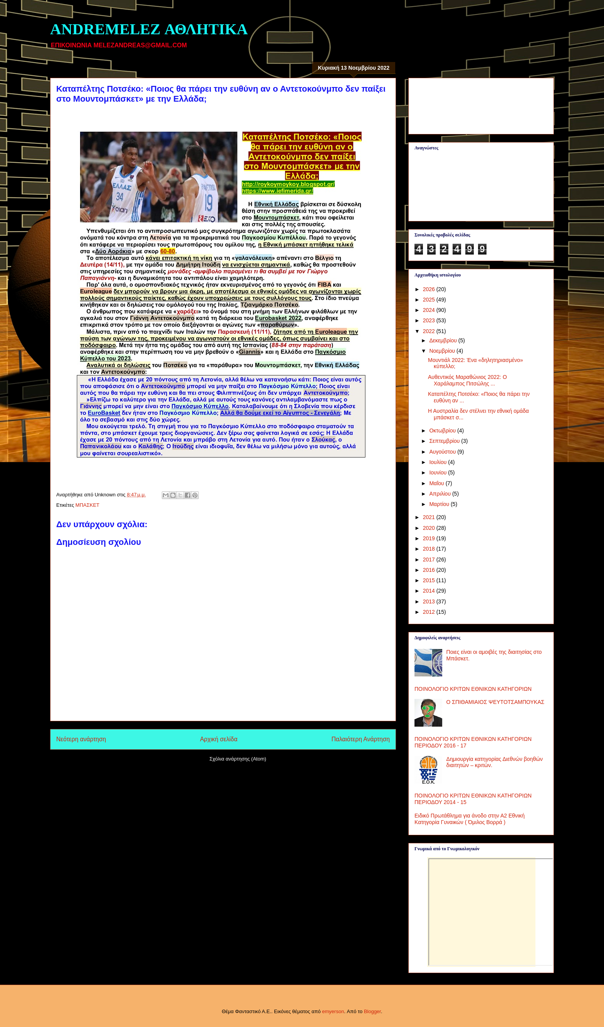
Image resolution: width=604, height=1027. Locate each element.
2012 (429, 612)
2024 (429, 310)
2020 (429, 528)
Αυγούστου (443, 452)
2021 (429, 517)
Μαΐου (437, 483)
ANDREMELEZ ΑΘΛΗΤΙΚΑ (149, 29)
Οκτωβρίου (443, 430)
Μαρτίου (440, 504)
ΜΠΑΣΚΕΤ (87, 505)
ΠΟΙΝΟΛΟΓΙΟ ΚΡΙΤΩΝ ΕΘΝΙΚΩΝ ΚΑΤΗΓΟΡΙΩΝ (473, 689)
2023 (429, 320)
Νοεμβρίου (442, 351)
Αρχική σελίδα (218, 739)
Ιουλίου (438, 462)
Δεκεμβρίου (443, 340)
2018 (429, 549)
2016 (429, 570)
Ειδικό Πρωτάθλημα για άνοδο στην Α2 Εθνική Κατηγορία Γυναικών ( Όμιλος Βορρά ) (469, 819)
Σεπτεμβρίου (445, 441)
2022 (429, 331)
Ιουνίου (438, 472)
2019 (429, 538)
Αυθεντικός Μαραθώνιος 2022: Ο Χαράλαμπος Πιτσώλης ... (467, 380)
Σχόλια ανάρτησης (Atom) (238, 759)
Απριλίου (440, 494)
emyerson (333, 1011)
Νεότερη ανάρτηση (81, 739)
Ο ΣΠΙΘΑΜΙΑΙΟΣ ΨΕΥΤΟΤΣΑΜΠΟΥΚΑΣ (495, 702)
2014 (429, 591)
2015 (429, 580)
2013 (429, 601)
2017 (429, 559)
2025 (429, 300)
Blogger (372, 1011)
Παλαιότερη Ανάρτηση (360, 739)
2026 (429, 289)
